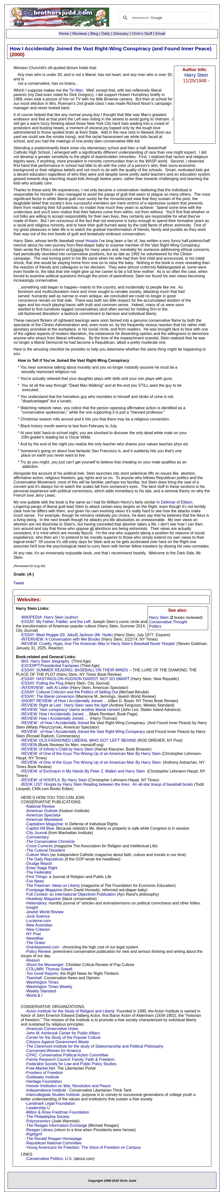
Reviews (79, 34)
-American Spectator (43, 815)
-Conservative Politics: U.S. (49, 1159)
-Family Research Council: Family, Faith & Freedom (70, 1059)
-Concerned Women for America (53, 1051)
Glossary (121, 34)
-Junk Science (37, 916)
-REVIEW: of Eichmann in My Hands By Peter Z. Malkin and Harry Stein (82, 771)
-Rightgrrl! (33, 1134)
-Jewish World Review (44, 912)
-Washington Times (41, 982)
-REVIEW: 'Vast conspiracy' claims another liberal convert (70, 710)
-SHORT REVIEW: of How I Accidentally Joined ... (63, 701)
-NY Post (33, 934)
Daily (105, 34)
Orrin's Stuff (142, 34)
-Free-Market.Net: (40, 1068)
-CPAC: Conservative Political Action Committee (66, 1055)
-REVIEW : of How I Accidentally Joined (54, 723)
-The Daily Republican (44, 859)
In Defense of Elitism (174, 502)
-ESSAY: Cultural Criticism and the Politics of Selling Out (69, 692)
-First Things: (36, 877)
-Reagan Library (39, 1130)
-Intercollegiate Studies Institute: (53, 1095)
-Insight (31, 907)
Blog (94, 34)
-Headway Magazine (43, 899)
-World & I (34, 995)
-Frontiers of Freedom (44, 1073)
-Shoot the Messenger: (45, 965)
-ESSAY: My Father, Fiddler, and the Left (55, 622)
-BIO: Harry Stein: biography (44, 661)
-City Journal (36, 833)
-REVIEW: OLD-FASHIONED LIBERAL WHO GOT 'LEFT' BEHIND (78, 740)
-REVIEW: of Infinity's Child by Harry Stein (56, 749)
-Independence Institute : (46, 1090)
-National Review (40, 806)
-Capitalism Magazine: (44, 824)
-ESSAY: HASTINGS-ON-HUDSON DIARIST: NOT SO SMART (74, 679)
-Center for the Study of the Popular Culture (63, 1037)
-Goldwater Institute (42, 1077)
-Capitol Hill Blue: (40, 828)
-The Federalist (38, 872)
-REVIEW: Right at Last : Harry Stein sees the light (64, 705)
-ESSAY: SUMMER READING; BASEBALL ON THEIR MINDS (74, 670)
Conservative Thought (168, 622)
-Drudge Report (38, 863)
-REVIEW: (29, 745)
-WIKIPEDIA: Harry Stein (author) (49, 617)
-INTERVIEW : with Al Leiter (44, 688)
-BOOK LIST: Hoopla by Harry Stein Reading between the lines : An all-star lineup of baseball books (106, 784)
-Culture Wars (37, 855)
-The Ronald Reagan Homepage (53, 1139)
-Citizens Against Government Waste (57, 1042)
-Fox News (34, 881)
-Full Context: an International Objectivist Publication (70, 894)
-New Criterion (37, 929)
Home (64, 34)
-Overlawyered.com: (42, 947)
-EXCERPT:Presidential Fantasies (49, 666)
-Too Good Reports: (42, 973)
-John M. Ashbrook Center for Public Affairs (62, 1033)
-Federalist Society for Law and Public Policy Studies (71, 1064)
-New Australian (39, 925)
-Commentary (37, 837)
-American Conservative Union (51, 1029)
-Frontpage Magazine (43, 890)
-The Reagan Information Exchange (56, 1125)
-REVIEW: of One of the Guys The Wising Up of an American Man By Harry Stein (90, 754)
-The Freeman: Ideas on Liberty (52, 885)
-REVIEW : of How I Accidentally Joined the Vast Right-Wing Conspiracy (82, 732)
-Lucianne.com (38, 921)
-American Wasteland (43, 819)
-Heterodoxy (35, 903)
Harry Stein (196, 75)
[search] (164, 18)
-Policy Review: (38, 951)
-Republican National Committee (53, 1143)
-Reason (32, 960)
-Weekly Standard (40, 991)
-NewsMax (34, 938)
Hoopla (91, 241)
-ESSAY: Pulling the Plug (42, 683)
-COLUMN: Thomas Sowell (48, 969)
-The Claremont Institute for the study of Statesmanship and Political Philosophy (94, 1046)
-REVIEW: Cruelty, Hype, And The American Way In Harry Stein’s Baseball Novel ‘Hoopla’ (97, 644)
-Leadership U (37, 1108)
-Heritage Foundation (43, 1081)
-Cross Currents (39, 846)
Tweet (18, 583)
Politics (155, 626)
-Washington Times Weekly (48, 987)
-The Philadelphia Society (47, 1117)
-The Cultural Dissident (45, 850)
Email (160, 34)
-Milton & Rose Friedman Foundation (57, 1112)
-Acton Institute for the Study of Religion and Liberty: (70, 1011)
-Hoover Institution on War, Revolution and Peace (68, 1086)
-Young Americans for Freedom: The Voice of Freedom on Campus (83, 1147)
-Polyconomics (38, 1121)
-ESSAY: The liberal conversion (47, 696)
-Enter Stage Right (41, 868)
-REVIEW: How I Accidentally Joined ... (54, 714)
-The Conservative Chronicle (50, 841)
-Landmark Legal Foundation (50, 1103)
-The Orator (35, 943)
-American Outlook (41, 811)
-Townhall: (34, 978)
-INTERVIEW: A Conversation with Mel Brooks (60, 639)
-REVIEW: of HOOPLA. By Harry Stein (53, 780)
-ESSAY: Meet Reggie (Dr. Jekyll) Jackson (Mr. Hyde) (66, 635)
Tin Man (76, 90)
